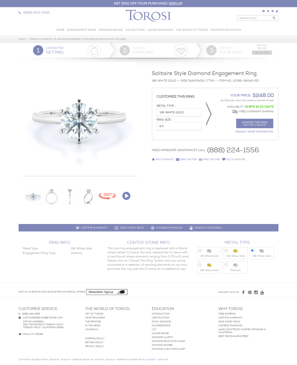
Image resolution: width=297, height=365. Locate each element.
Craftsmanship (95, 317)
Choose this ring (254, 123)
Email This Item (186, 159)
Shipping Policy (95, 338)
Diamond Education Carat (168, 341)
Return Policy (94, 342)
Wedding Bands (111, 30)
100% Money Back (229, 321)
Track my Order (31, 334)
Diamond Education (226, 30)
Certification (160, 317)
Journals (91, 329)
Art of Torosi (94, 313)
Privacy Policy (94, 346)
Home (60, 30)
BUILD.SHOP (148, 359)
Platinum (233, 267)
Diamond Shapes (162, 345)
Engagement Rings (81, 30)
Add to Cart (262, 53)
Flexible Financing (230, 325)
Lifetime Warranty (230, 317)
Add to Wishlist (163, 159)
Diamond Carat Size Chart (169, 348)
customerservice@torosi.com (41, 317)
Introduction (161, 313)
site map (163, 359)
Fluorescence (161, 325)
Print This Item (209, 159)
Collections (135, 30)
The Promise (93, 321)
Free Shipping (227, 313)
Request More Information (254, 131)
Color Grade (160, 333)
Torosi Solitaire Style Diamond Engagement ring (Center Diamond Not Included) (77, 39)
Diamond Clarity (162, 337)
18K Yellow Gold (209, 267)
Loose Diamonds (160, 30)
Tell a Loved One (233, 159)
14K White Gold (209, 253)
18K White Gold (261, 253)
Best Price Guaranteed (233, 336)
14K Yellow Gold (235, 253)
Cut (154, 329)
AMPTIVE (99, 359)
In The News (92, 325)
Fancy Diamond (161, 321)
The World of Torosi (192, 30)
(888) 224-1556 (233, 150)
